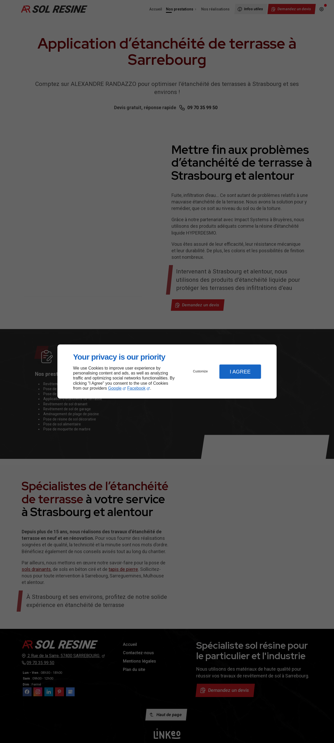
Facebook (136, 388)
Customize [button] (200, 371)
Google (115, 388)
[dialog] (167, 371)
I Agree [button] (240, 372)
